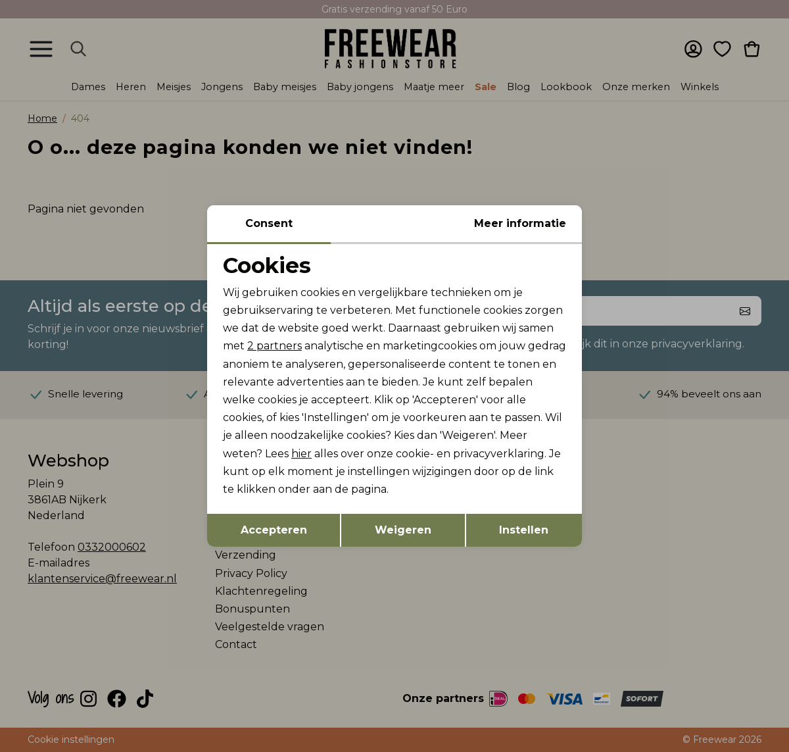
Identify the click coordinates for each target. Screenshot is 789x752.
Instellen (523, 530)
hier (301, 453)
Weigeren (403, 530)
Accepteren (274, 530)
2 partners (274, 345)
